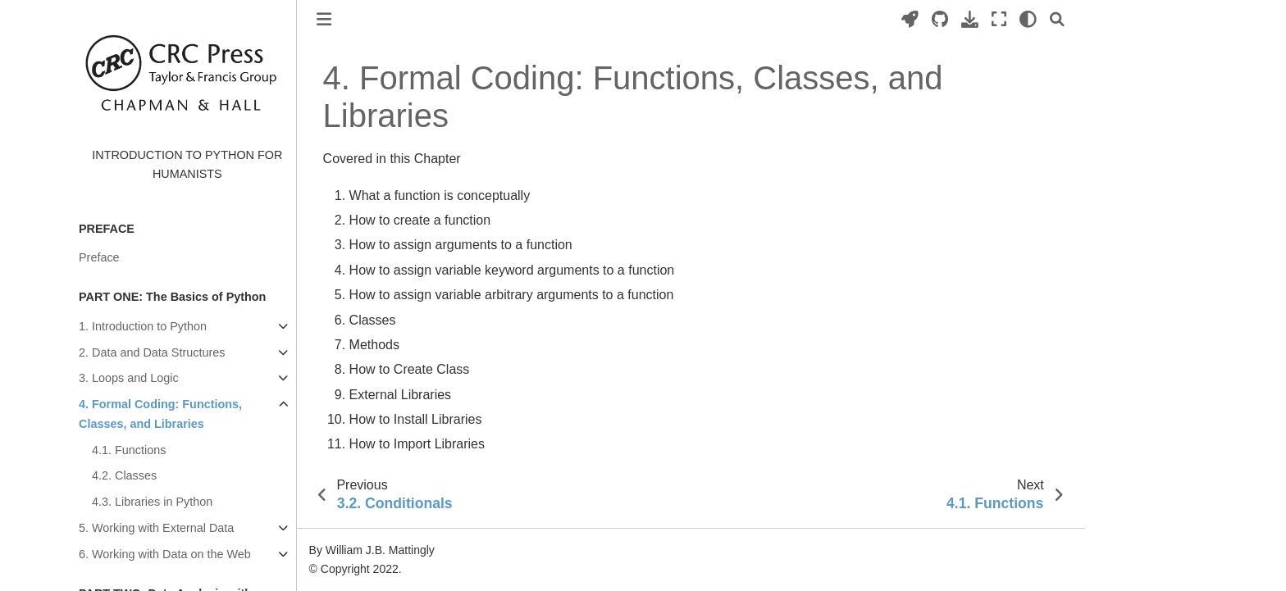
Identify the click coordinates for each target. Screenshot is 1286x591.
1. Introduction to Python (143, 326)
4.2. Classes (124, 475)
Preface (99, 257)
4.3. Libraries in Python (152, 501)
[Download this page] (970, 19)
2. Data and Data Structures (152, 352)
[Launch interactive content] (910, 19)
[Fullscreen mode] (999, 19)
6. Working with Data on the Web (165, 554)
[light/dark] (1028, 19)
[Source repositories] (940, 19)
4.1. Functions (129, 450)
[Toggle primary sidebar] (324, 19)
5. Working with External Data (156, 527)
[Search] (1057, 19)
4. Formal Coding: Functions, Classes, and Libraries (160, 414)
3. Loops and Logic (129, 377)
